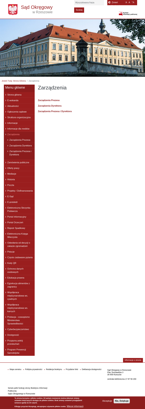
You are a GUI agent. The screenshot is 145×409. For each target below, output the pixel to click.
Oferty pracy (13, 168)
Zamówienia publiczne (18, 162)
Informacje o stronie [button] (133, 360)
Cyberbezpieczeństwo (18, 329)
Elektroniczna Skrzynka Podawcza (18, 209)
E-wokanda (12, 100)
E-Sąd (10, 196)
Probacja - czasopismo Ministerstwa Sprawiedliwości (18, 320)
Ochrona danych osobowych (15, 270)
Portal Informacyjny (16, 217)
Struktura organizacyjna (19, 117)
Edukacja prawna (15, 278)
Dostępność (13, 335)
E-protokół (12, 202)
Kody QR (11, 263)
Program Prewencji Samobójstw (16, 351)
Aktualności (13, 106)
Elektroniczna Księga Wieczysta (17, 235)
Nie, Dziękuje (122, 402)
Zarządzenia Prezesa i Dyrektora (55, 111)
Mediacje (11, 174)
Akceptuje (107, 402)
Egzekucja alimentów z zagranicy (18, 285)
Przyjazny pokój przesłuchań (15, 342)
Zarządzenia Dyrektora (50, 106)
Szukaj (79, 10)
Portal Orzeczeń (15, 222)
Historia (11, 179)
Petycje (11, 252)
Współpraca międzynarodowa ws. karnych (17, 308)
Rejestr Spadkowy (16, 228)
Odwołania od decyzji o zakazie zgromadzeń (18, 244)
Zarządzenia (13, 134)
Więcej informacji (75, 407)
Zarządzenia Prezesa (49, 100)
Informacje (12, 123)
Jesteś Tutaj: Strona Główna (14, 81)
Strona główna (14, 95)
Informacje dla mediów (18, 129)
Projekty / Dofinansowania (20, 191)
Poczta (10, 185)
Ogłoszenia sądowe (17, 112)
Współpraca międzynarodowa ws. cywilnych (17, 295)
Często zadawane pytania (20, 257)
